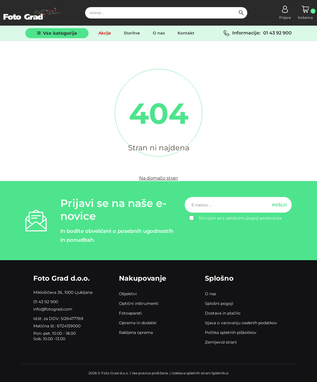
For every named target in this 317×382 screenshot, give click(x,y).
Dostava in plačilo (222, 313)
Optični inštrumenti (138, 303)
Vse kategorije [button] (60, 33)
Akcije (104, 33)
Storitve (132, 33)
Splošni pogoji (219, 303)
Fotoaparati (130, 313)
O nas (159, 33)
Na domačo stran (158, 178)
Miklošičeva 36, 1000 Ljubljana (62, 292)
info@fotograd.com (52, 309)
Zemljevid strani (221, 342)
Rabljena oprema (136, 332)
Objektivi (128, 293)
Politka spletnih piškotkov (230, 332)
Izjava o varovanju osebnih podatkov (241, 322)
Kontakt (186, 33)
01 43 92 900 (277, 33)
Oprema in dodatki (138, 322)
